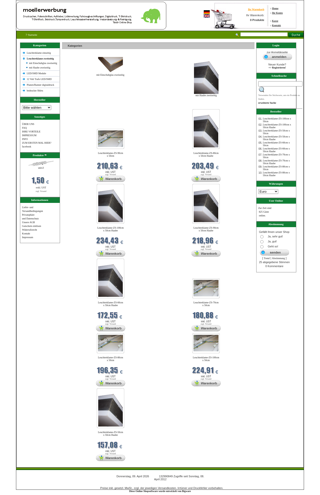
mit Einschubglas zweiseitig (43, 63)
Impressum (27, 237)
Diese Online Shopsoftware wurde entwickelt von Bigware (160, 491)
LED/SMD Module (36, 73)
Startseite (31, 34)
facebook (26, 146)
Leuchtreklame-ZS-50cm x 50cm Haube (110, 433)
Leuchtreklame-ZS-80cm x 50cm (110, 359)
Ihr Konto (277, 12)
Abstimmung (278, 258)
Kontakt (276, 25)
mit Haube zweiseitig (39, 67)
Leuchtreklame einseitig (39, 52)
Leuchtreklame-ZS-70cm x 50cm (206, 304)
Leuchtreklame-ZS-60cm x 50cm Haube (110, 304)
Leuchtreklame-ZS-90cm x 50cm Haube (206, 229)
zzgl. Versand (41, 191)
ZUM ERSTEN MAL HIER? (36, 142)
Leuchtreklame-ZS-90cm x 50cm (110, 154)
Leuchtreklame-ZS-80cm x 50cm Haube (206, 154)
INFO (25, 139)
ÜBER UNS (28, 124)
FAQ (24, 127)
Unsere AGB (28, 222)
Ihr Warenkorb (256, 9)
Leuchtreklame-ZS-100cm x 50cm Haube (110, 229)
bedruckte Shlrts (35, 90)
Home (275, 8)
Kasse (275, 20)
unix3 (41, 167)
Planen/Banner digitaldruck (40, 84)
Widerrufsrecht (29, 229)
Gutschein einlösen (31, 226)
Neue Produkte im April (75, 106)
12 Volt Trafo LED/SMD (39, 79)
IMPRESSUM (29, 135)
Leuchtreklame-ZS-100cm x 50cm (206, 359)
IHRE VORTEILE (31, 131)
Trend (267, 258)
